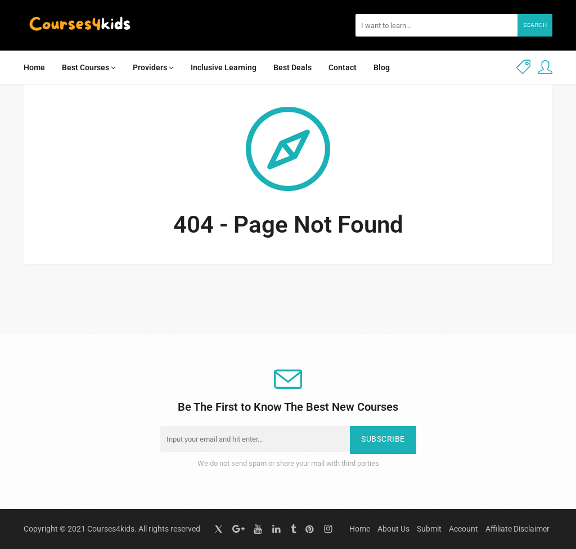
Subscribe (383, 439)
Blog (382, 67)
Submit (429, 528)
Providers (153, 67)
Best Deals (292, 67)
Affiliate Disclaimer (517, 528)
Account (463, 528)
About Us (393, 528)
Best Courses (89, 67)
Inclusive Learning (223, 67)
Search (535, 25)
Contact (342, 67)
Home (34, 67)
